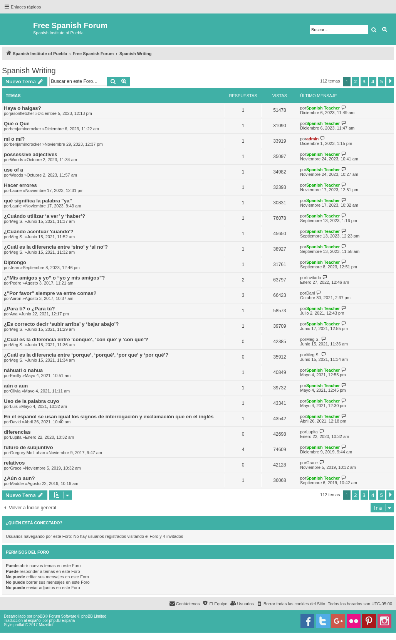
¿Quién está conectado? (34, 522)
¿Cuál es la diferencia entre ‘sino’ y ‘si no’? (56, 247)
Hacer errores (20, 185)
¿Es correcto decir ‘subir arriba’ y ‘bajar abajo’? (61, 324)
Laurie (16, 190)
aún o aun (16, 386)
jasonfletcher (22, 113)
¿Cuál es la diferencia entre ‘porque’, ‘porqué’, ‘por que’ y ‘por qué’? (86, 355)
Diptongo (15, 262)
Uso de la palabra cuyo (31, 401)
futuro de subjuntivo (28, 447)
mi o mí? (14, 139)
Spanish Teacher (323, 108)
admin (312, 138)
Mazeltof (46, 625)
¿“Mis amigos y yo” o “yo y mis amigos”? (54, 278)
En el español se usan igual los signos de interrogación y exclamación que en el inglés (109, 416)
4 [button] (372, 81)
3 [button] (364, 81)
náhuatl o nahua (23, 370)
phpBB (39, 616)
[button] (390, 81)
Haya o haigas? (22, 108)
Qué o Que (17, 123)
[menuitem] (291, 603)
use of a (13, 170)
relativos (14, 463)
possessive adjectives (30, 154)
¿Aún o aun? (19, 478)
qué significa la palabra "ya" (38, 201)
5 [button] (381, 81)
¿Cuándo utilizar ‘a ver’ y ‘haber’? (44, 216)
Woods (16, 159)
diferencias (17, 432)
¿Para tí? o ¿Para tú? (29, 309)
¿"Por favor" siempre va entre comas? (50, 293)
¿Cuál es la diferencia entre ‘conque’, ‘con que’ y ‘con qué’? (76, 339)
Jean (14, 267)
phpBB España (62, 620)
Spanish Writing (29, 70)
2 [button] (355, 81)
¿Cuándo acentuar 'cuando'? (39, 231)
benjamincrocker (25, 128)
